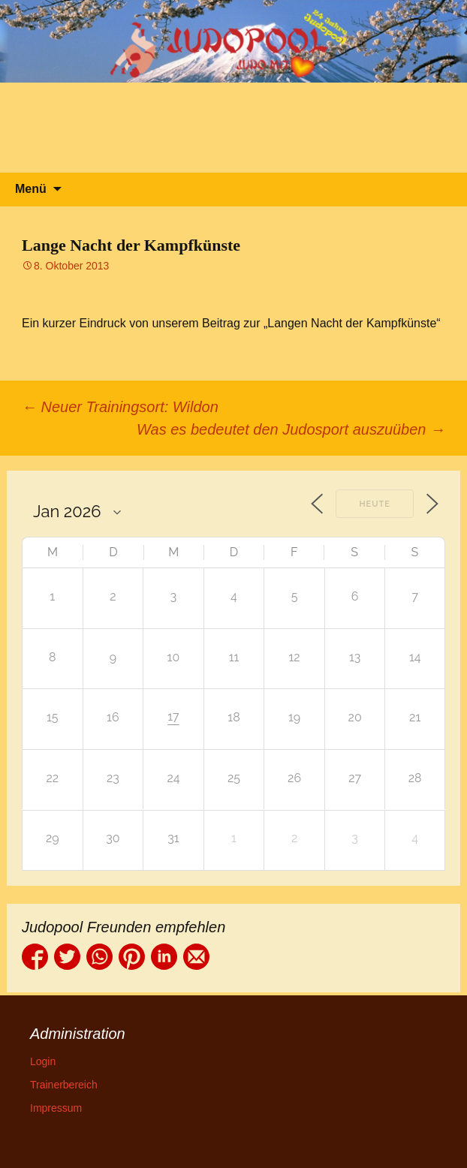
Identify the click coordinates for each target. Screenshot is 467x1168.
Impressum (56, 1108)
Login (43, 1061)
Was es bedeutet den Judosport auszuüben (291, 429)
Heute (374, 504)
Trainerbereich (64, 1085)
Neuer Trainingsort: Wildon (120, 407)
